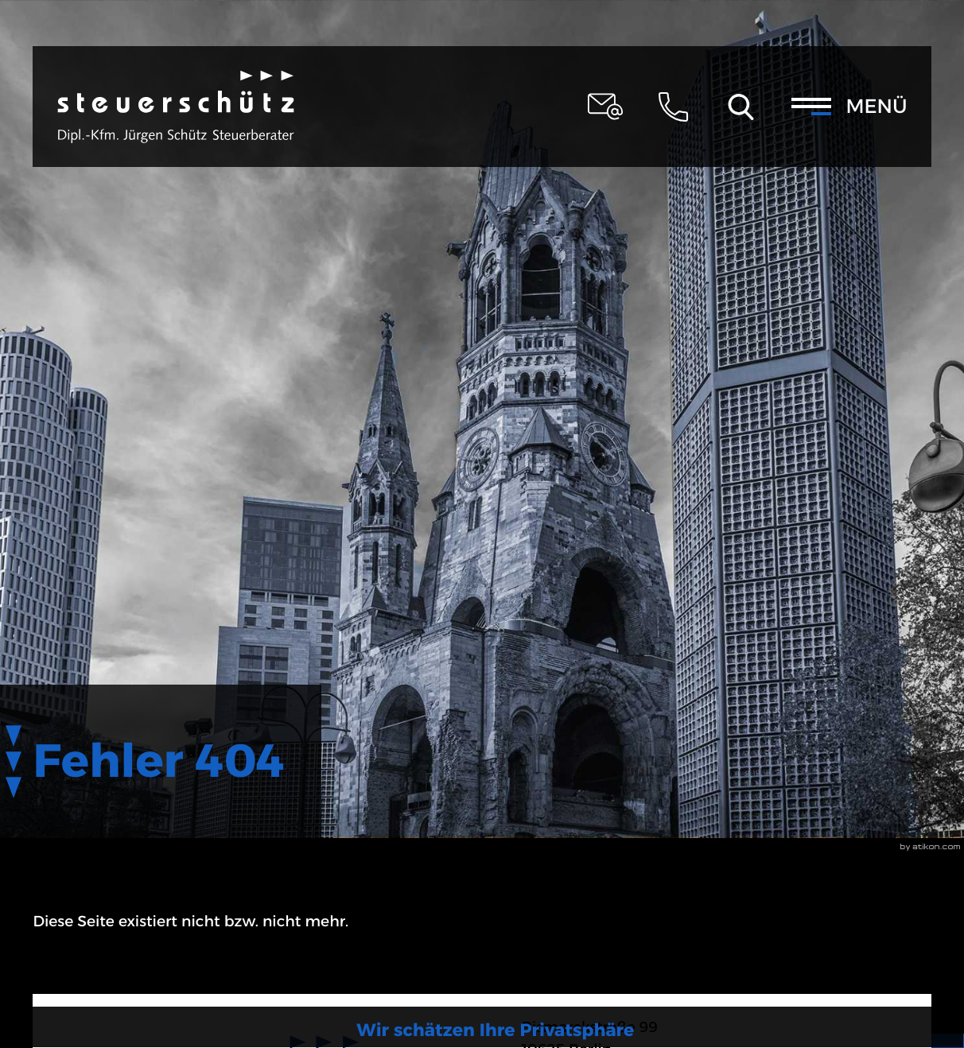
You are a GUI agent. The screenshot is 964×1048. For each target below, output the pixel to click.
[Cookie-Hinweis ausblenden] (828, 990)
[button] (672, 106)
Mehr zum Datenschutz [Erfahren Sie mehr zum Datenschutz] (829, 947)
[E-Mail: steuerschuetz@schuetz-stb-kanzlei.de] (605, 106)
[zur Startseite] (175, 107)
